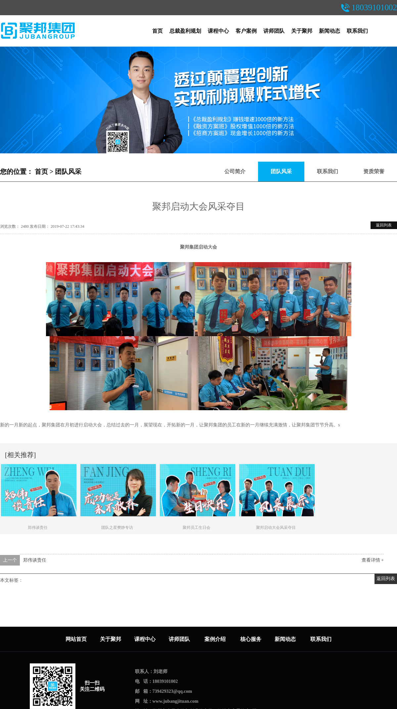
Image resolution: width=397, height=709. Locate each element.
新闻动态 (329, 31)
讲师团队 (274, 31)
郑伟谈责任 (34, 560)
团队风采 (68, 171)
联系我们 (357, 31)
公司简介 (234, 171)
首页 (157, 31)
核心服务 (250, 639)
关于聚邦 (301, 31)
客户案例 (246, 31)
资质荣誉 (373, 171)
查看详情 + (373, 560)
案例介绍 (215, 639)
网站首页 (76, 639)
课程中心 (218, 31)
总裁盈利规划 (185, 31)
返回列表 (384, 225)
